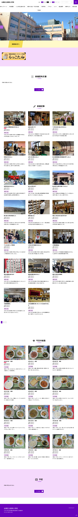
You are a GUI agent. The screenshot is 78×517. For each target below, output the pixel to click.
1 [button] (66, 38)
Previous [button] (1, 27)
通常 (42, 2)
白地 (45, 2)
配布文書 (75, 6)
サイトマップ (71, 508)
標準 (53, 2)
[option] (39, 26)
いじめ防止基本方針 (20, 6)
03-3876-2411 (9, 512)
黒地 (47, 2)
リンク (55, 6)
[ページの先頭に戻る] (76, 515)
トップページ (4, 6)
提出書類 (61, 6)
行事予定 (43, 6)
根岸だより (67, 6)
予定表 (39, 10)
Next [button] (76, 27)
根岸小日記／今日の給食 (33, 6)
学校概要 (11, 6)
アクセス (49, 6)
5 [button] (73, 38)
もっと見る (38, 89)
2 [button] (68, 38)
